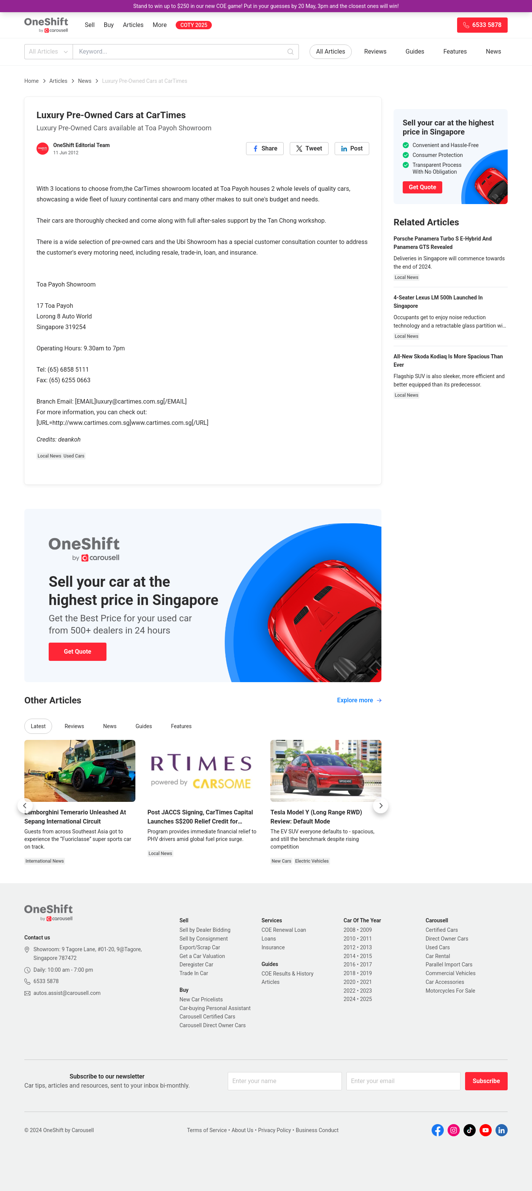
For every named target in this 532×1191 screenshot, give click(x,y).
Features (455, 51)
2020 (350, 982)
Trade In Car (193, 973)
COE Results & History (288, 974)
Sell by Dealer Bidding (204, 930)
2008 (350, 930)
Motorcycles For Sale (450, 991)
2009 (366, 930)
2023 (366, 991)
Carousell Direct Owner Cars (212, 1025)
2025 (366, 999)
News (493, 51)
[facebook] (265, 148)
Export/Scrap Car (199, 947)
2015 (366, 956)
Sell (90, 25)
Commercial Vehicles (450, 973)
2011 (366, 939)
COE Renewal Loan (284, 930)
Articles (133, 25)
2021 (366, 982)
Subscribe (486, 1081)
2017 (366, 964)
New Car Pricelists (201, 999)
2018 (350, 973)
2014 (350, 956)
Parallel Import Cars (449, 964)
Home (31, 81)
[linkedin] (352, 148)
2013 (366, 947)
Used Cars (438, 947)
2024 (350, 999)
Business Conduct (317, 1130)
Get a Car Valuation (202, 956)
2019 (366, 973)
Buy (109, 25)
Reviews (375, 51)
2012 (350, 947)
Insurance (273, 947)
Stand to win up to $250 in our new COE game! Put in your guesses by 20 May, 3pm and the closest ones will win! (266, 6)
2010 (350, 939)
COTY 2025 (193, 25)
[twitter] (309, 148)
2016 (350, 964)
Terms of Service (207, 1130)
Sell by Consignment (203, 939)
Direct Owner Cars (447, 939)
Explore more (359, 700)
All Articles (49, 51)
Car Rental (438, 956)
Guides (415, 51)
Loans (269, 939)
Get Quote (77, 651)
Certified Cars (442, 930)
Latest (38, 726)
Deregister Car (196, 964)
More (160, 25)
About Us (242, 1130)
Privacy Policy (274, 1130)
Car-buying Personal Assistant (215, 1008)
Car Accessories (445, 982)
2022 (350, 991)
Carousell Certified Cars (207, 1017)
